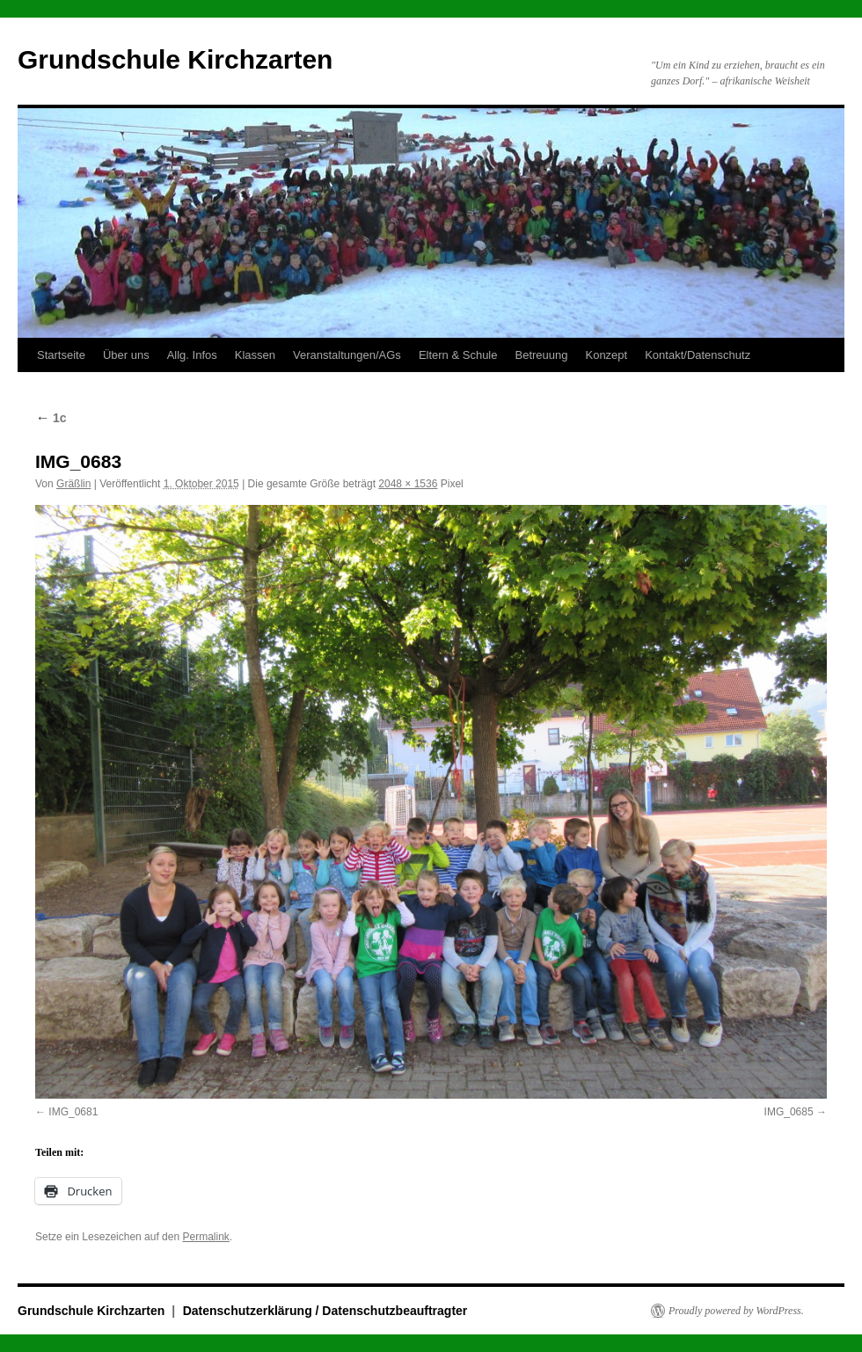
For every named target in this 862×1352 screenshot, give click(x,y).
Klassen (255, 355)
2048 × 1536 (407, 484)
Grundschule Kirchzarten (175, 59)
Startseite (61, 355)
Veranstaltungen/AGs (347, 355)
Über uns (126, 355)
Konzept (606, 355)
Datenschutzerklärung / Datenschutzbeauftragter (325, 1311)
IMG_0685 (789, 1112)
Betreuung (541, 355)
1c (50, 418)
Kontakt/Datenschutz (697, 355)
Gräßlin (73, 484)
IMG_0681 (73, 1112)
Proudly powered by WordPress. (736, 1310)
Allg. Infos (192, 355)
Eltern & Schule (458, 355)
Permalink (205, 1237)
